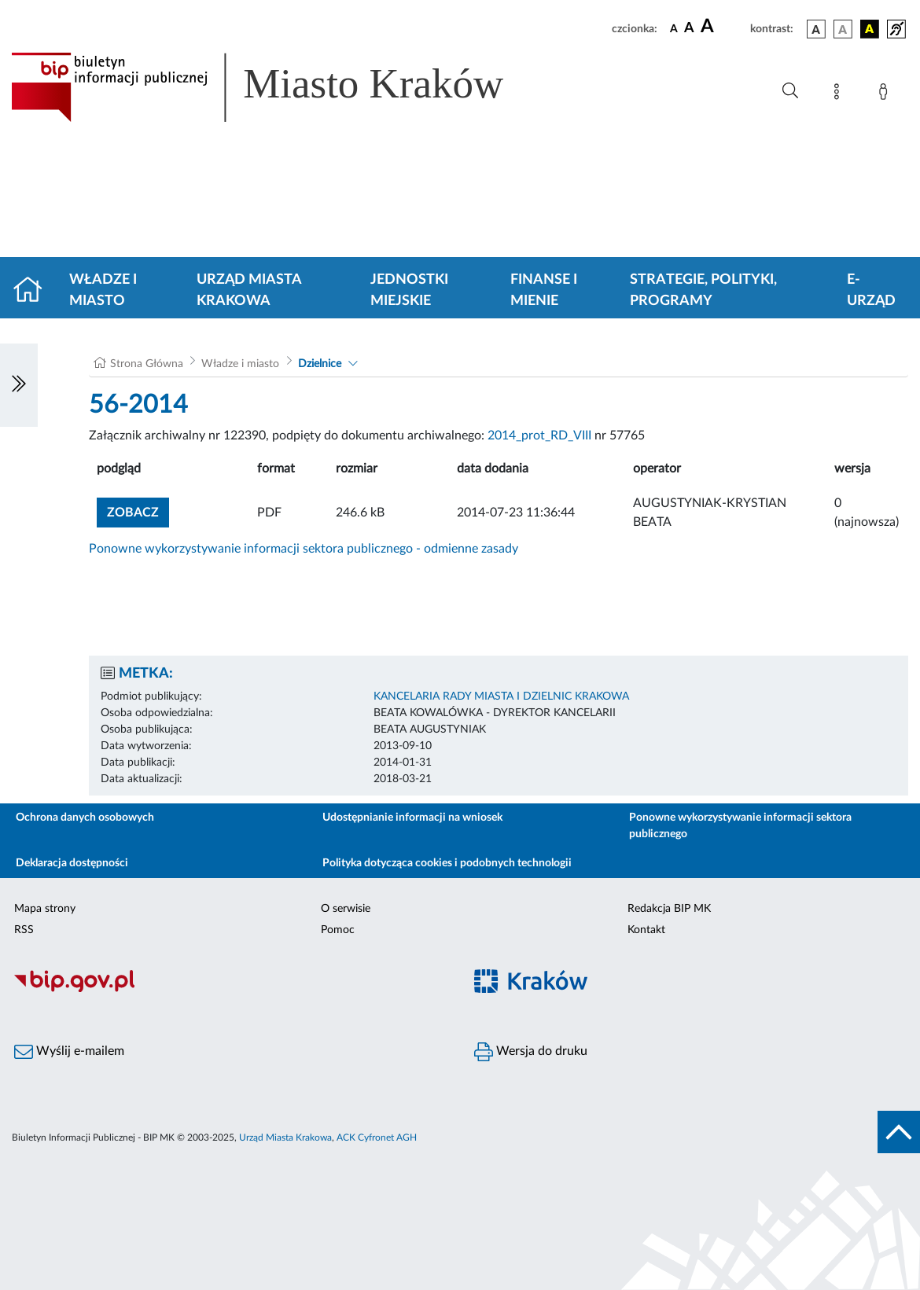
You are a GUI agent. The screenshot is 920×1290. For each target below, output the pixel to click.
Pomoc (338, 929)
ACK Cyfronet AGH (377, 1137)
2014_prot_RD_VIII (539, 435)
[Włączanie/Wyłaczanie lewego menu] (19, 385)
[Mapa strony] (840, 94)
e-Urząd (871, 290)
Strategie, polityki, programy (703, 290)
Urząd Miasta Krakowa (249, 290)
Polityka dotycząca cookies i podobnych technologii (447, 863)
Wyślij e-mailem (69, 1051)
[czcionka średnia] (689, 28)
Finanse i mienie (543, 290)
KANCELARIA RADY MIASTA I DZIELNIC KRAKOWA (501, 696)
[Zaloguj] (886, 94)
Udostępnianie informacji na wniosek (412, 817)
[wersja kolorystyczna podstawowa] (816, 29)
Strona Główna (146, 363)
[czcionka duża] (723, 27)
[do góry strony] (899, 1132)
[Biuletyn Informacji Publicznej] (230, 989)
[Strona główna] (34, 291)
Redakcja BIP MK (669, 908)
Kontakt (646, 929)
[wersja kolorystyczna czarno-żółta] (869, 29)
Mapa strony (44, 908)
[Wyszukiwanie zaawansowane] (790, 91)
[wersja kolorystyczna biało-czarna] (843, 29)
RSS (24, 929)
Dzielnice (319, 363)
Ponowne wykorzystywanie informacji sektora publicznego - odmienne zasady (303, 548)
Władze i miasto (103, 290)
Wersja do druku (530, 1051)
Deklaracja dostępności (72, 863)
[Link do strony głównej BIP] (280, 87)
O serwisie (345, 908)
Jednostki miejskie (409, 290)
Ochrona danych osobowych (85, 817)
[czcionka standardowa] (673, 28)
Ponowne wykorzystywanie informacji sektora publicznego (740, 826)
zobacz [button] (138, 510)
